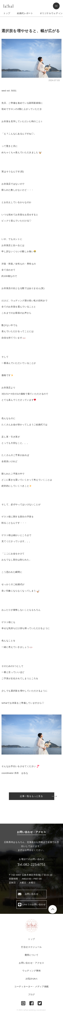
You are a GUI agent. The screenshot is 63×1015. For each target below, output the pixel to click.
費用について (31, 955)
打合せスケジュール (31, 947)
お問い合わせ (31, 894)
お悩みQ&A (32, 979)
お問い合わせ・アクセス (31, 963)
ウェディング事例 (31, 971)
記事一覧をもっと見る (31, 796)
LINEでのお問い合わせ (34, 904)
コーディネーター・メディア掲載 (31, 986)
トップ (6, 13)
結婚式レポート (25, 13)
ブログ (31, 994)
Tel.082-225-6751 (31, 864)
